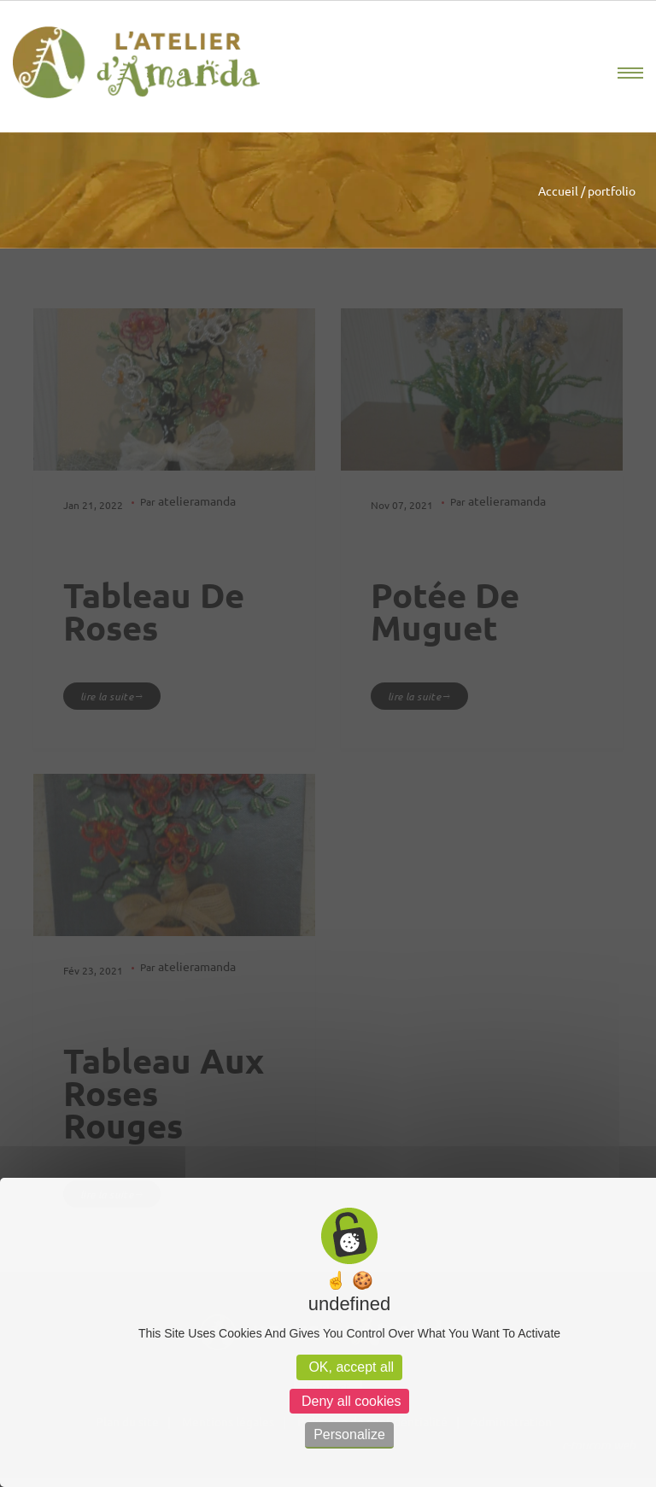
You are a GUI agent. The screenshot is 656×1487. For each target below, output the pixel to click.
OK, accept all (349, 1367)
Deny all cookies (349, 1401)
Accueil (558, 190)
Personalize (349, 1434)
